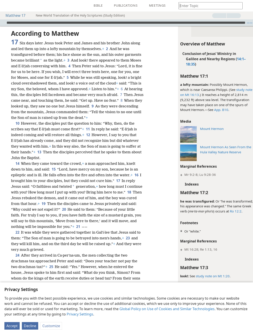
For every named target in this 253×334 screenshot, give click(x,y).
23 (127, 238)
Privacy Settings (80, 314)
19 (43, 203)
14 (17, 163)
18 (129, 192)
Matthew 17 (13, 15)
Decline (30, 325)
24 (17, 255)
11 (88, 129)
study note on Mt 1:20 (210, 276)
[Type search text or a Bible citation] (208, 5)
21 (78, 226)
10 (17, 123)
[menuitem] (6, 6)
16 (136, 175)
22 (17, 232)
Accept (12, 325)
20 (64, 209)
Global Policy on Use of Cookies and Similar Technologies (167, 308)
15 (53, 169)
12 (88, 134)
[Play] (3, 22)
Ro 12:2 (233, 211)
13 (39, 152)
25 (51, 266)
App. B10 (219, 109)
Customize (51, 325)
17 (118, 180)
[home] (6, 6)
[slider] (126, 23)
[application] (126, 22)
